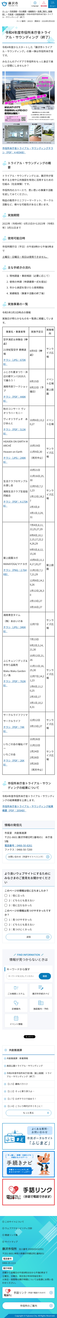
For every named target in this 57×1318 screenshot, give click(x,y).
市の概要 (22, 11)
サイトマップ (11, 1241)
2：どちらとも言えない (22, 900)
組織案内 (32, 11)
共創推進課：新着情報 (17, 1058)
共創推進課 (19, 14)
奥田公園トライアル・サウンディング (25, 1065)
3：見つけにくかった (20, 929)
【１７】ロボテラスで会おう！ (21, 1098)
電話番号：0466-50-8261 (18, 845)
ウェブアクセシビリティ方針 (18, 1228)
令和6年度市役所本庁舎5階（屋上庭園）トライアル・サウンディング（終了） (29, 1075)
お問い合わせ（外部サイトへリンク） (26, 856)
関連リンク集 (11, 1234)
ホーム (5, 11)
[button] (35, 4)
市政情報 (13, 11)
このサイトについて (14, 1221)
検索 (45, 976)
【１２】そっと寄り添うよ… (20, 1091)
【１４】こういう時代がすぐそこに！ (25, 1106)
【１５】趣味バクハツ (17, 1083)
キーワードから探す (18, 969)
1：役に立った (17, 895)
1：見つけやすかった (20, 919)
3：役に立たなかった (20, 905)
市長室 (10, 14)
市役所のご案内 (28, 1305)
